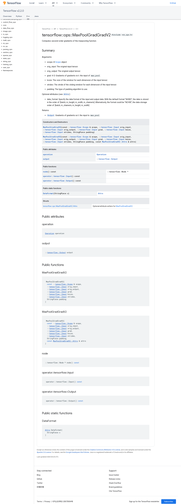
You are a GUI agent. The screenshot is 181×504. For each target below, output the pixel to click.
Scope (58, 62)
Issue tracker (114, 475)
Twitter (40, 483)
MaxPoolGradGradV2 (52, 127)
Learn (41, 3)
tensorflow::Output (108, 159)
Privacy (47, 501)
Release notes (114, 479)
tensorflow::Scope (79, 127)
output (46, 159)
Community (86, 3)
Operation (101, 154)
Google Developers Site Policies (77, 452)
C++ (77, 29)
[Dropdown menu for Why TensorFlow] (116, 3)
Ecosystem (68, 3)
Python (19, 16)
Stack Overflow (115, 483)
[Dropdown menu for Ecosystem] (76, 3)
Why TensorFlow (106, 3)
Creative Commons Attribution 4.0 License (105, 450)
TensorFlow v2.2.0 (13, 10)
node (45, 171)
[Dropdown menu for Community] (94, 3)
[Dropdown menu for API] (58, 3)
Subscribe (168, 501)
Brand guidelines (115, 487)
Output (51, 115)
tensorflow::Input (110, 127)
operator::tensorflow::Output (57, 181)
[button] (16, 19)
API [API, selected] (53, 3)
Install (31, 3)
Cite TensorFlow (115, 491)
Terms (39, 501)
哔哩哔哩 (40, 487)
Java (36, 16)
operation (48, 154)
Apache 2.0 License (44, 452)
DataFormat (48, 193)
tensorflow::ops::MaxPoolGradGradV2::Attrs (60, 206)
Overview (7, 16)
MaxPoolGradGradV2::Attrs (114, 142)
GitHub (173, 3)
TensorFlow (46, 29)
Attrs (66, 94)
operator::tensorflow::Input (57, 176)
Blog (38, 475)
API (55, 29)
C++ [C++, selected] (28, 16)
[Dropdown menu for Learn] (47, 3)
